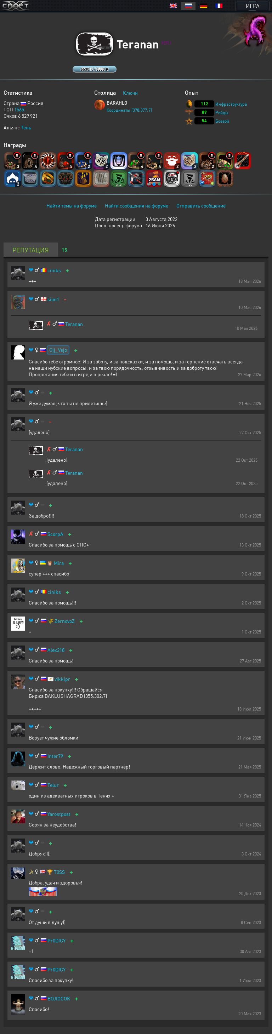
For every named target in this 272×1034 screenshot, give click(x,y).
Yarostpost (58, 814)
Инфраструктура (231, 104)
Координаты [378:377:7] (129, 110)
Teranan (74, 324)
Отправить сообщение (201, 205)
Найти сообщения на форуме (136, 205)
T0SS (59, 872)
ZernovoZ (65, 621)
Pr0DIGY (56, 940)
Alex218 (55, 650)
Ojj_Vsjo (58, 349)
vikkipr (62, 679)
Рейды (221, 112)
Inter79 (55, 756)
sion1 (53, 299)
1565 (19, 109)
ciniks (54, 270)
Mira (59, 563)
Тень (26, 127)
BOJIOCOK (58, 998)
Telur (53, 785)
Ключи (130, 92)
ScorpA (55, 534)
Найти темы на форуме (71, 205)
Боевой (222, 121)
